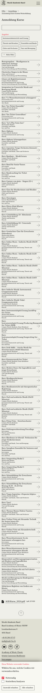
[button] (21, 613)
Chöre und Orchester (10, 48)
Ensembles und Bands (29, 43)
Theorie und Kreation (10, 43)
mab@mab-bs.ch (9, 641)
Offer (3, 11)
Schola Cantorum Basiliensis (13, 656)
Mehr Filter (8, 54)
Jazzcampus (6, 659)
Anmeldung (12, 11)
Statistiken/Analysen (15, 682)
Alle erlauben (27, 688)
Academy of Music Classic (12, 652)
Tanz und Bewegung (28, 48)
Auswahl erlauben (10, 688)
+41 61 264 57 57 (8, 638)
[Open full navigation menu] (38, 3)
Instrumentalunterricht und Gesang (15, 38)
